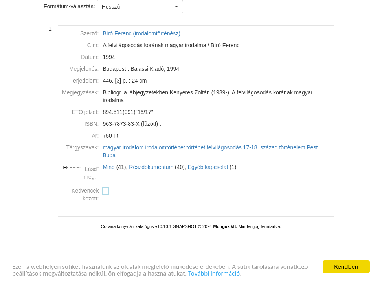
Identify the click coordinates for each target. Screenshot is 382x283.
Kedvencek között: (85, 194)
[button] (140, 6)
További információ (214, 274)
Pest (312, 147)
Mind (108, 167)
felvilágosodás (224, 147)
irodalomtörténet (165, 147)
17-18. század (260, 147)
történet (196, 147)
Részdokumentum (151, 167)
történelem (292, 147)
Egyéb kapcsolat (208, 167)
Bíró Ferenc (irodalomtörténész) (141, 33)
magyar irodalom (123, 147)
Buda (109, 155)
